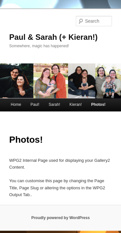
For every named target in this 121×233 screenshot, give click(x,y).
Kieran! (75, 95)
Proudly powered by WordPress (60, 208)
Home (16, 95)
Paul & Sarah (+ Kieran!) (53, 28)
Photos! (98, 95)
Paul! (34, 95)
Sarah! (54, 95)
